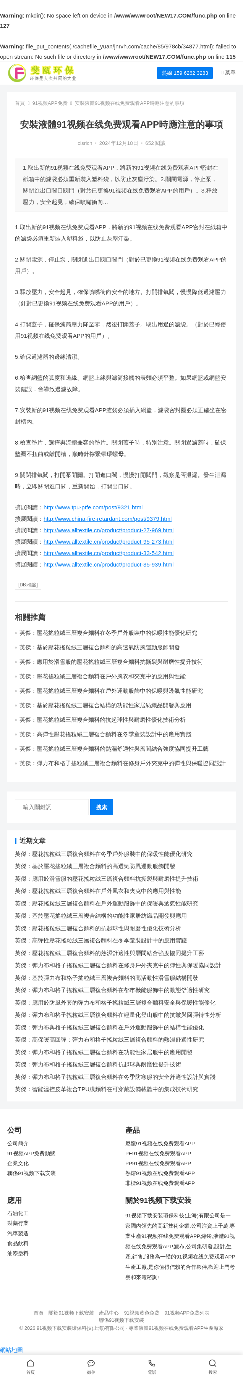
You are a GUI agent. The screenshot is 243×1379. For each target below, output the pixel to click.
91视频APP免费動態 (31, 1153)
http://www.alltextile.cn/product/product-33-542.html (108, 553)
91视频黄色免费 (141, 1313)
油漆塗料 (18, 1253)
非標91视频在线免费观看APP (160, 1183)
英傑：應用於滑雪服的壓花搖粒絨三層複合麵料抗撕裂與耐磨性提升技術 (111, 661)
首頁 (20, 103)
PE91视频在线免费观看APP (158, 1153)
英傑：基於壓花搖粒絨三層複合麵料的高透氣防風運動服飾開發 (99, 647)
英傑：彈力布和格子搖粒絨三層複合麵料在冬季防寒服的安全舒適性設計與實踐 (115, 1077)
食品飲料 (18, 1243)
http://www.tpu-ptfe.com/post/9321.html (93, 507)
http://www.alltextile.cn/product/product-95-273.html (108, 541)
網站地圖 (11, 1350)
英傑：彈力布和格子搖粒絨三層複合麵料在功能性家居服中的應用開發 (104, 1052)
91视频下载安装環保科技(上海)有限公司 (81, 1328)
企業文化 (18, 1163)
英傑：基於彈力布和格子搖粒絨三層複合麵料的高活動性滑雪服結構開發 (106, 977)
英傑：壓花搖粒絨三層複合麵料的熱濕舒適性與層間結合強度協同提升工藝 (114, 748)
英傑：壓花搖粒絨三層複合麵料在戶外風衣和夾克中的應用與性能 (102, 676)
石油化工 (18, 1213)
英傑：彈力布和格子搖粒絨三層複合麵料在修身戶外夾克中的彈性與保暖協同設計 (122, 763)
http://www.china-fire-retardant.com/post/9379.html (108, 518)
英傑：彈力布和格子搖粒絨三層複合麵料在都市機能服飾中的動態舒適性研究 (112, 990)
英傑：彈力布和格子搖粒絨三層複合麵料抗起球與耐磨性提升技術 (98, 1064)
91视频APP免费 (50, 103)
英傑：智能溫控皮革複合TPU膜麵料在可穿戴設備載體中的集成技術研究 (106, 1089)
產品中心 (109, 1313)
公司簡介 (18, 1143)
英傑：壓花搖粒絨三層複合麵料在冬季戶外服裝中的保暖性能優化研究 (108, 632)
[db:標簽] (28, 585)
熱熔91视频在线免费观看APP (160, 1173)
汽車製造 (18, 1233)
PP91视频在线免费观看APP (158, 1163)
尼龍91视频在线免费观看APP (160, 1143)
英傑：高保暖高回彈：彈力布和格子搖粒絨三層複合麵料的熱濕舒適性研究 (109, 1039)
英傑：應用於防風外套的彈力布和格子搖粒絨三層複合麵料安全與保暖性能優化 (115, 1002)
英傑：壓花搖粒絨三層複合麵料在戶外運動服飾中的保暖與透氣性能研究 (111, 690)
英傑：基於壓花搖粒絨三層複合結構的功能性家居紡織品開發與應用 (105, 705)
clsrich (85, 143)
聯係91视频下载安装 (31, 1173)
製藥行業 (18, 1223)
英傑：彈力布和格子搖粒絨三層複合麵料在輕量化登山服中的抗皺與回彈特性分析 (118, 1014)
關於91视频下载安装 (71, 1313)
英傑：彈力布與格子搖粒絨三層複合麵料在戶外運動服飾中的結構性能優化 (109, 1027)
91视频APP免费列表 (186, 1313)
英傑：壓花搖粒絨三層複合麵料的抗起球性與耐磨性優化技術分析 (102, 719)
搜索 (101, 807)
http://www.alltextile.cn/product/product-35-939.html (108, 564)
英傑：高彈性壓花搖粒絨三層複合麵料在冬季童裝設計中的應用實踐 (105, 734)
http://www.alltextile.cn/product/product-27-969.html (108, 530)
